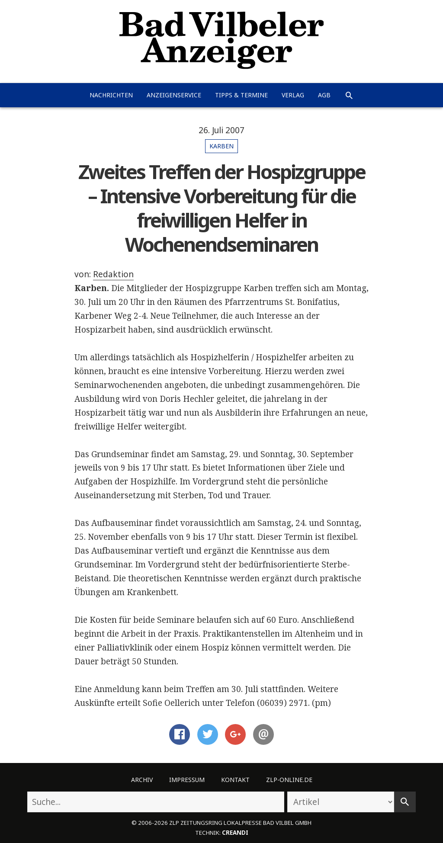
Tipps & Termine (241, 95)
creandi (235, 833)
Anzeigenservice (174, 95)
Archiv (142, 780)
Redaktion (113, 274)
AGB (324, 95)
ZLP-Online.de (289, 780)
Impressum (187, 780)
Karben (221, 146)
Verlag (293, 95)
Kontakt (235, 780)
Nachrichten (111, 95)
